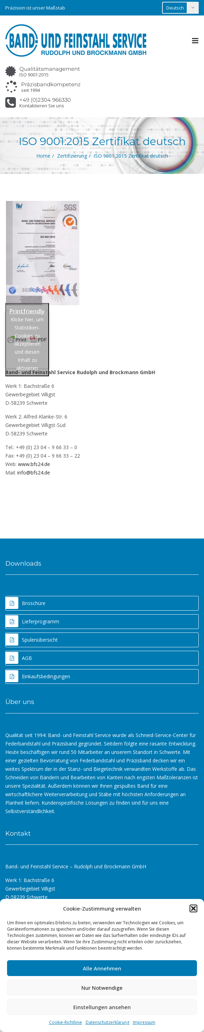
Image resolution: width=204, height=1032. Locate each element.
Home (43, 155)
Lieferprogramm (32, 621)
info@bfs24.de (33, 472)
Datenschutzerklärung (107, 1022)
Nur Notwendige (102, 987)
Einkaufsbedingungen (38, 676)
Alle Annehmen (102, 968)
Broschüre (25, 603)
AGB (19, 658)
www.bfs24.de (34, 464)
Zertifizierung (72, 155)
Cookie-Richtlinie (65, 1022)
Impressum (144, 1022)
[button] (193, 908)
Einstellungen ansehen (102, 1007)
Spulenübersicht (32, 640)
